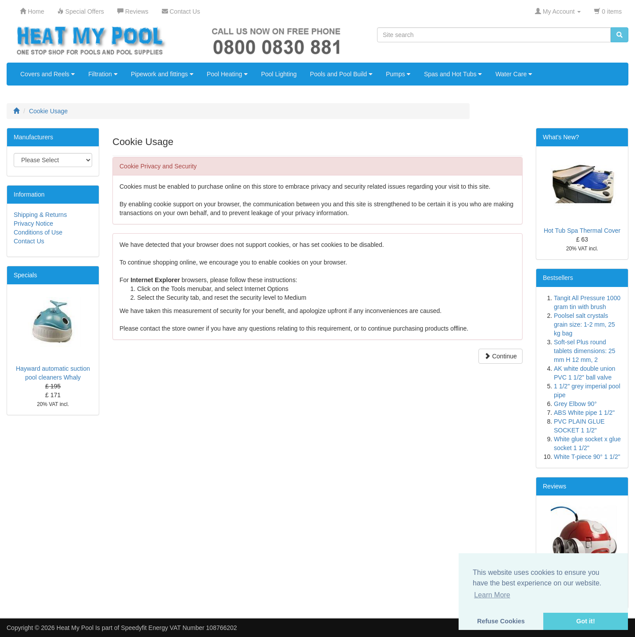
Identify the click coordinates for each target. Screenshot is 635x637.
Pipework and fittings (162, 74)
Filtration (103, 74)
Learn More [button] (492, 595)
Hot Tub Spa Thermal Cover (582, 230)
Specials (25, 275)
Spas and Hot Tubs (453, 74)
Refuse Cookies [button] (501, 621)
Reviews (554, 486)
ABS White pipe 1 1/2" (584, 412)
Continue (500, 356)
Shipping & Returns (40, 214)
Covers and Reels (47, 74)
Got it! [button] (585, 621)
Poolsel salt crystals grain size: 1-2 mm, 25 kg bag (584, 324)
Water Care (513, 74)
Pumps (398, 74)
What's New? (561, 137)
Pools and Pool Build (341, 74)
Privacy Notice (33, 223)
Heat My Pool (74, 627)
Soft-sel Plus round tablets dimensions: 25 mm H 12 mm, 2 (584, 351)
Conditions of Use (38, 232)
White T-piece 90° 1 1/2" (587, 456)
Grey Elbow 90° (575, 403)
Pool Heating (227, 74)
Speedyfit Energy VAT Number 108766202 (179, 627)
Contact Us (29, 241)
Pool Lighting (279, 74)
